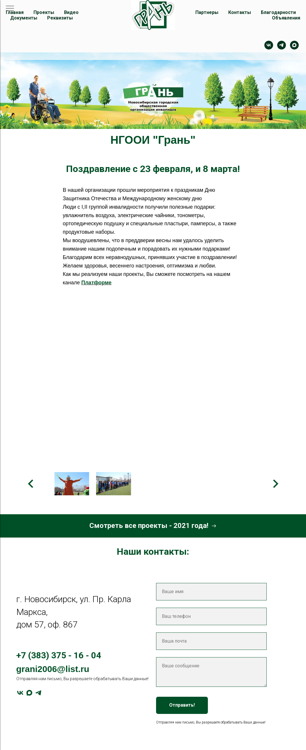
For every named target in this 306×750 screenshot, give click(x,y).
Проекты (43, 12)
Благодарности (278, 12)
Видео (71, 12)
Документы (23, 18)
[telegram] (281, 45)
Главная (15, 12)
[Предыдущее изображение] (31, 483)
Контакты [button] (239, 12)
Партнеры (206, 12)
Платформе (96, 283)
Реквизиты (60, 18)
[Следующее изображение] (275, 483)
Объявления (286, 18)
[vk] (20, 692)
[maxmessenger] (294, 45)
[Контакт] (268, 45)
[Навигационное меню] (10, 9)
